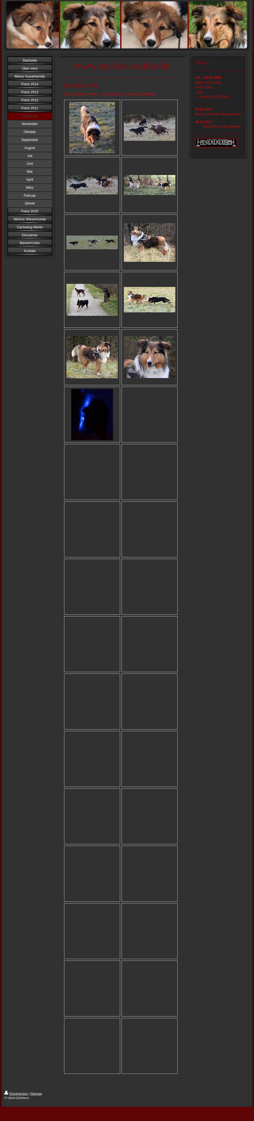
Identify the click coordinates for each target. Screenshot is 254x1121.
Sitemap (36, 1093)
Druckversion (16, 1093)
